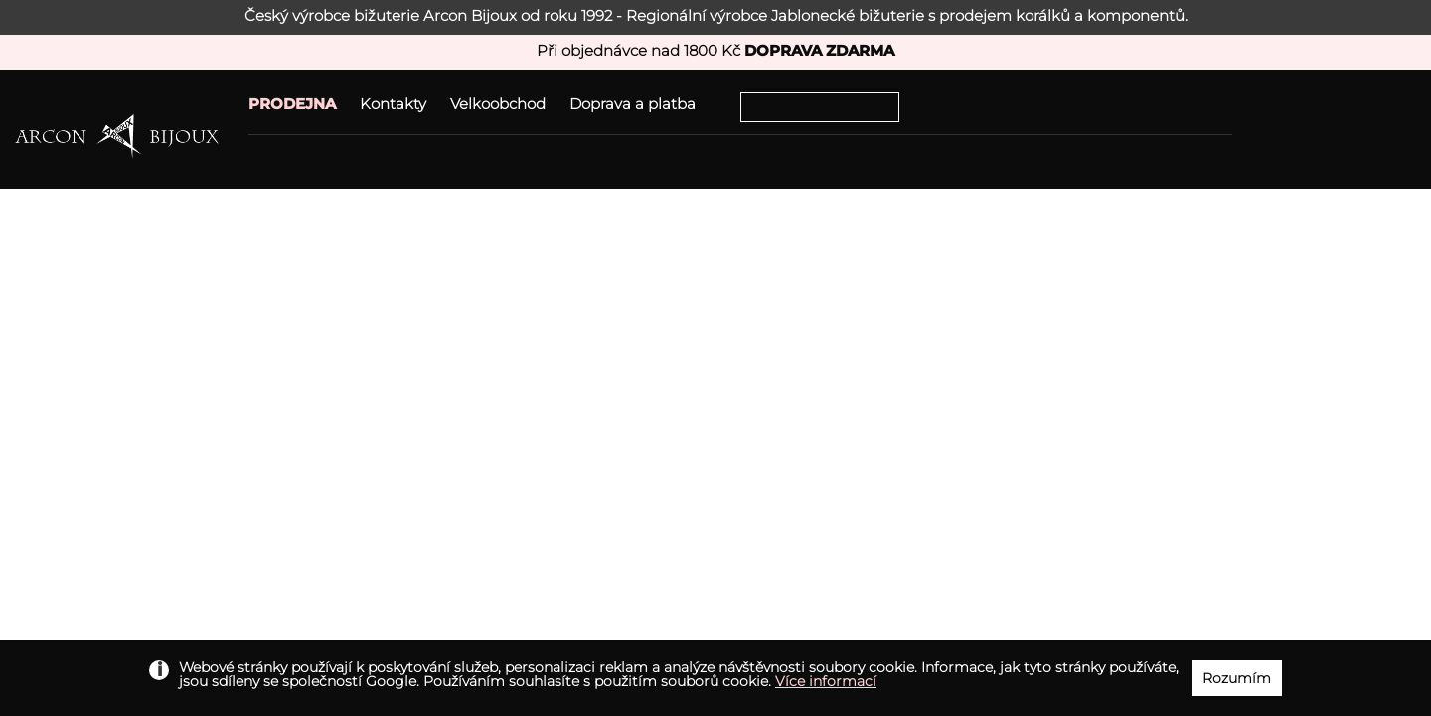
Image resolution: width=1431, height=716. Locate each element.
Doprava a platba (632, 103)
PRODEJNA (292, 103)
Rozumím (1236, 678)
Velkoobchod (498, 103)
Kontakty (393, 103)
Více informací (825, 681)
